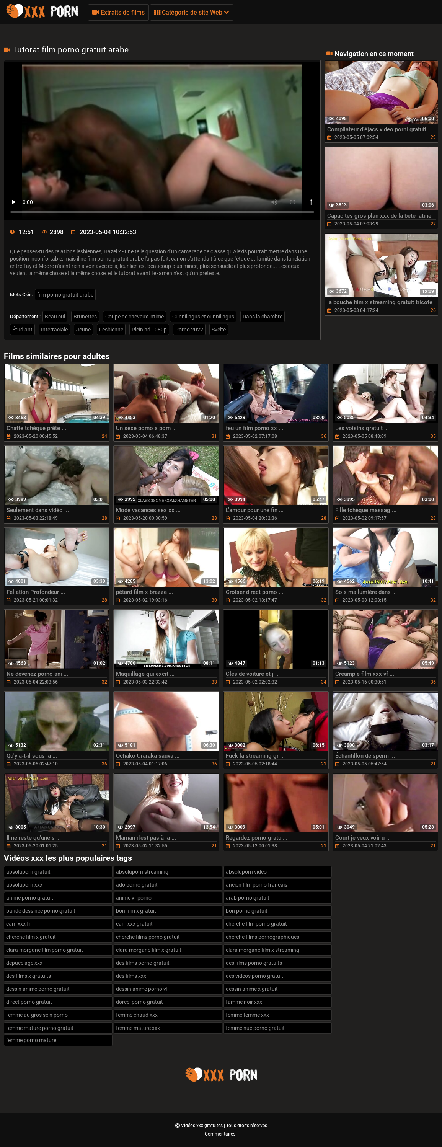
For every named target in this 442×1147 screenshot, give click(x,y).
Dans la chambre (262, 316)
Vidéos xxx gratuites (202, 1125)
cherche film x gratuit (31, 937)
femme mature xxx (138, 1028)
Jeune (83, 329)
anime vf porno (134, 898)
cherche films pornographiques (262, 937)
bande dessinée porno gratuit (40, 911)
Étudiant (22, 329)
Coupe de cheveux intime (134, 316)
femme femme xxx (247, 1015)
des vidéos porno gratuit (254, 976)
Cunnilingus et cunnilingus (203, 316)
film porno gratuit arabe (65, 295)
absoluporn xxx (24, 885)
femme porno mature (31, 1040)
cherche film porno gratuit (256, 924)
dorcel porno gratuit (139, 1002)
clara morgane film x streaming (262, 950)
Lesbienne (111, 329)
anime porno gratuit (29, 898)
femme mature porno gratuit (39, 1028)
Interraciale (54, 329)
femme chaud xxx (137, 1015)
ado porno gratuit (137, 885)
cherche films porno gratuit (148, 937)
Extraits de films (118, 12)
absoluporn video (246, 872)
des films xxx (131, 976)
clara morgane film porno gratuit (44, 950)
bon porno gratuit (246, 911)
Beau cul (55, 316)
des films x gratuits (28, 976)
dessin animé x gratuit (252, 989)
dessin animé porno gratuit (38, 989)
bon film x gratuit (136, 911)
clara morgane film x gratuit (148, 950)
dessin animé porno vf (142, 989)
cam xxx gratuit (134, 924)
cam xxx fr (18, 924)
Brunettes (85, 316)
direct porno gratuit (29, 1002)
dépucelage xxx (24, 963)
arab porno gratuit (247, 898)
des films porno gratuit (143, 963)
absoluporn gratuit (28, 872)
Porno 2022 (189, 329)
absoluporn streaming (142, 872)
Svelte (219, 329)
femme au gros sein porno (37, 1015)
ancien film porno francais (256, 885)
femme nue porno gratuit (255, 1028)
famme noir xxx (244, 1002)
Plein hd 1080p (149, 329)
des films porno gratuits (254, 963)
